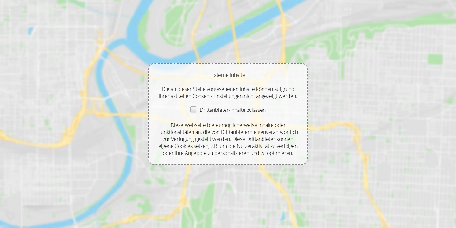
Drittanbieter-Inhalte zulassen (228, 109)
